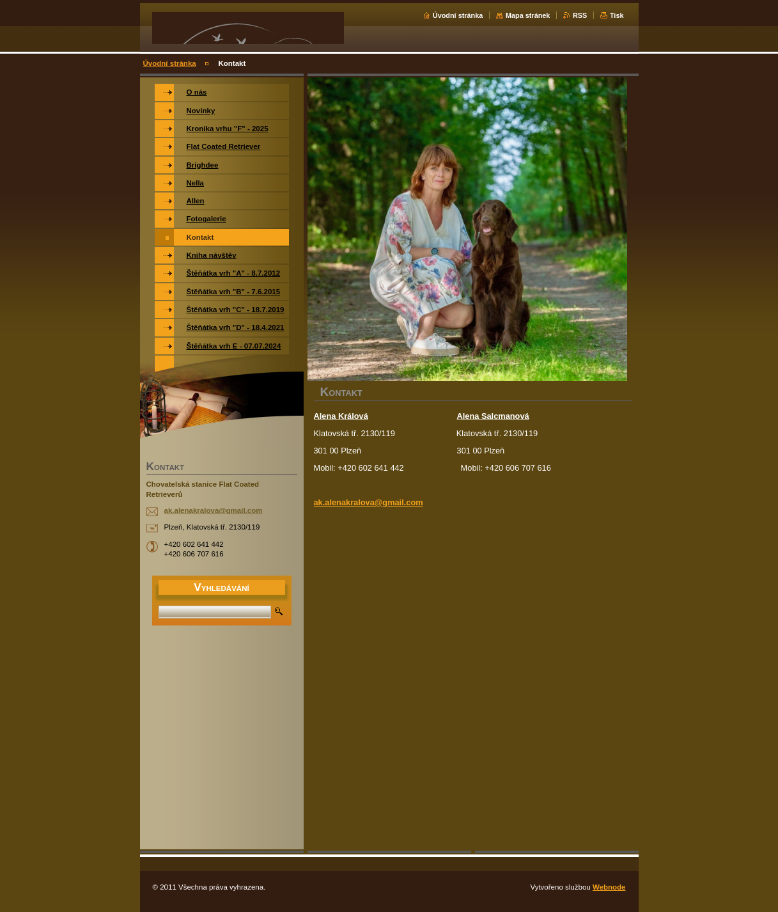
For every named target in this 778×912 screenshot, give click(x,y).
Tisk (617, 15)
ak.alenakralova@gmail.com (368, 502)
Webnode (609, 887)
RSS (580, 15)
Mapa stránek (528, 15)
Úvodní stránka (458, 15)
